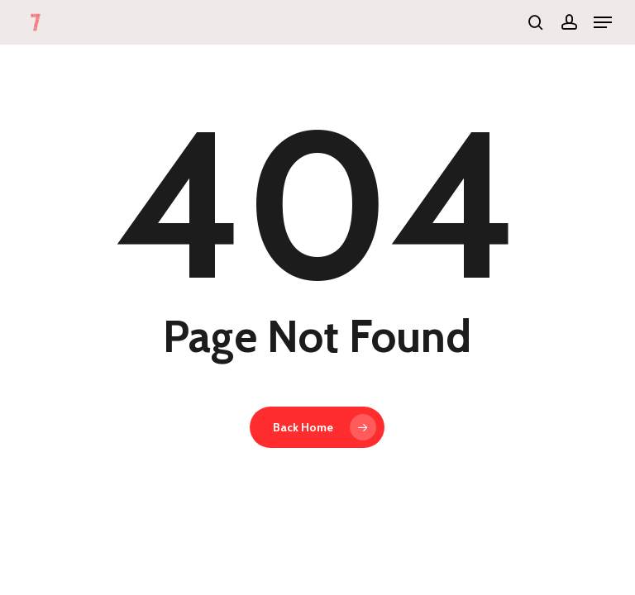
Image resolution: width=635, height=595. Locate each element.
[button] (603, 22)
